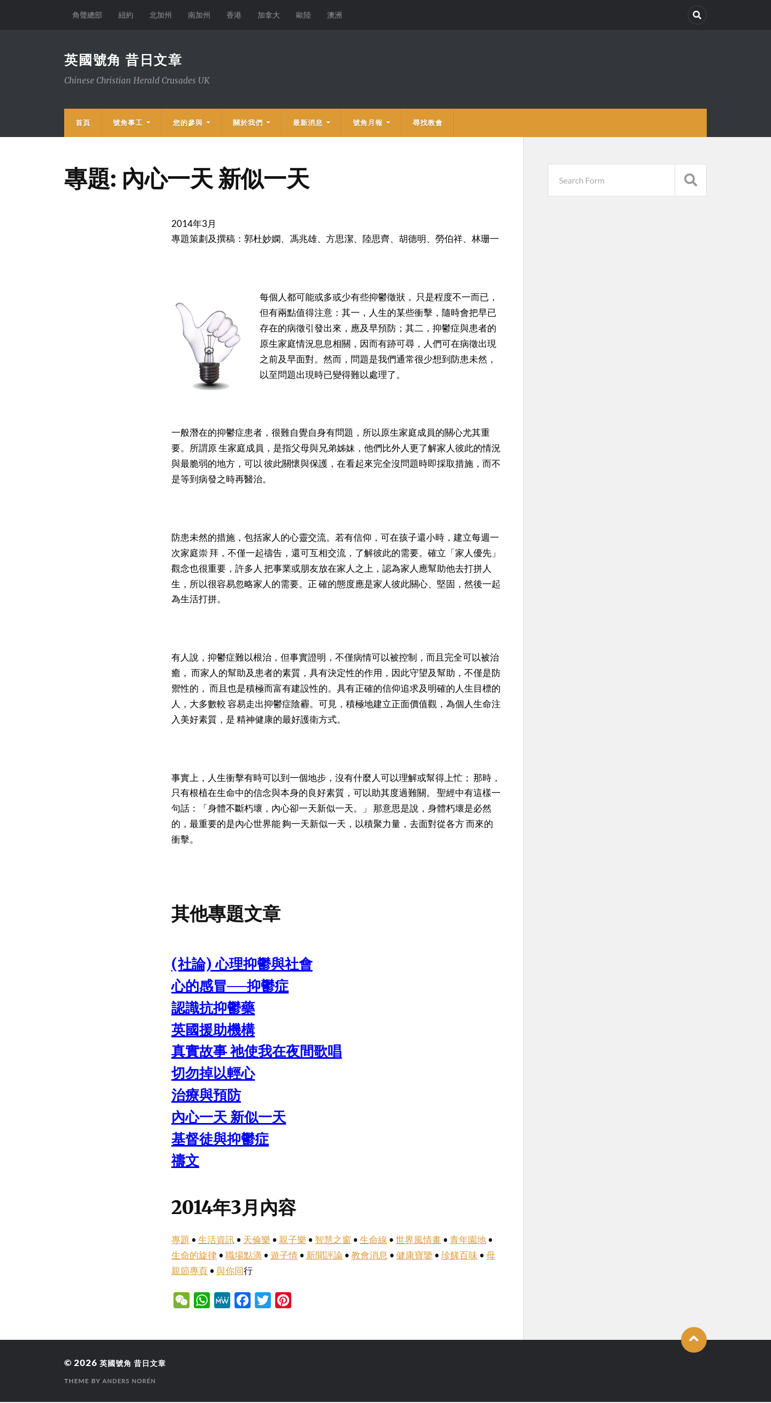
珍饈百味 (459, 1256)
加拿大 (269, 14)
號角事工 (128, 123)
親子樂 (292, 1240)
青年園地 (468, 1240)
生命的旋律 (194, 1256)
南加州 (199, 14)
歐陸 (303, 14)
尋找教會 (428, 123)
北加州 (160, 14)
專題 (180, 1240)
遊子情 (284, 1256)
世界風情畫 (418, 1240)
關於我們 (248, 123)
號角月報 (368, 123)
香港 (233, 14)
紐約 (125, 14)
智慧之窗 (333, 1240)
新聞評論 (324, 1256)
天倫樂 (256, 1240)
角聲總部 (87, 14)
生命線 (373, 1240)
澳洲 (334, 14)
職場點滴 (243, 1256)
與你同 (230, 1271)
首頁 (82, 123)
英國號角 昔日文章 (126, 60)
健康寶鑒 (414, 1256)
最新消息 (308, 123)
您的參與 (188, 123)
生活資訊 (216, 1240)
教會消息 (369, 1256)
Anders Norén (130, 1382)
